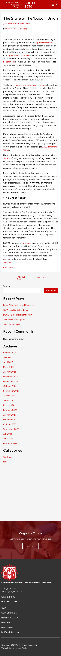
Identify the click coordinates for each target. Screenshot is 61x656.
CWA (3, 608)
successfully (8, 262)
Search (6, 286)
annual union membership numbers (29, 85)
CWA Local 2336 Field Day (15, 310)
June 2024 (8, 400)
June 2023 (8, 438)
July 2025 (7, 357)
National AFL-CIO (9, 617)
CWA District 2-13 (9, 612)
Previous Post (19, 278)
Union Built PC (7, 627)
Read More (8, 267)
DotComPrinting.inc (10, 632)
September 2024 (11, 390)
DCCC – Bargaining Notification (17, 314)
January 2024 (9, 414)
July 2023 (7, 433)
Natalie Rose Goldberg (16, 28)
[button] (52, 4)
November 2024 (10, 381)
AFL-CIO (7, 158)
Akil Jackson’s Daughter (14, 319)
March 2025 (8, 367)
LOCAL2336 (30, 4)
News (7, 23)
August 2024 (9, 395)
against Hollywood (44, 42)
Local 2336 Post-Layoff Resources (19, 305)
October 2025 (10, 352)
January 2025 (9, 371)
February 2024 (10, 410)
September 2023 (11, 429)
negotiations (9, 61)
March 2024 (8, 405)
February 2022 (10, 443)
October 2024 (10, 386)
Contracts (7, 456)
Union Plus (6, 622)
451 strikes (26, 243)
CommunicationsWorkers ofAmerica (14, 4)
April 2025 (8, 362)
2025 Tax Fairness (11, 324)
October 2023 (10, 424)
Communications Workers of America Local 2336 (26, 582)
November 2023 (10, 419)
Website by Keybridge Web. (14, 648)
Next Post (42, 277)
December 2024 (11, 376)
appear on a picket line (18, 55)
